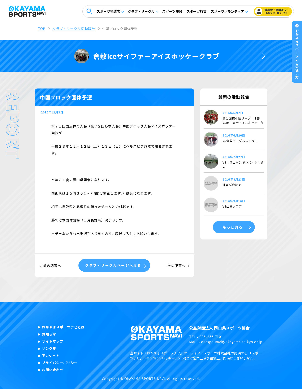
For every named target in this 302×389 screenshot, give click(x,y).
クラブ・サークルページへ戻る (113, 265)
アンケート (51, 355)
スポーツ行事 (196, 11)
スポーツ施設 (172, 11)
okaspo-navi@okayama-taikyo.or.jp (231, 341)
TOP (41, 28)
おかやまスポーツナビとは (63, 327)
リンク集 (49, 348)
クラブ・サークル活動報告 (73, 28)
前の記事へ (52, 265)
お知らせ (49, 334)
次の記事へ (176, 265)
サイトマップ (52, 341)
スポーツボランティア (227, 11)
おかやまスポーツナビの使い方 (296, 54)
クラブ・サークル (140, 11)
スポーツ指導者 (108, 11)
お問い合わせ (52, 369)
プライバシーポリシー (60, 362)
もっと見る (233, 227)
